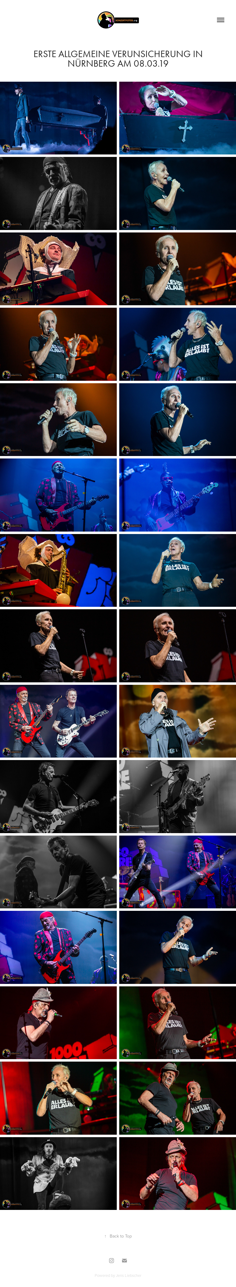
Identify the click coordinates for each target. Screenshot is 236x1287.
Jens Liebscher (128, 1275)
